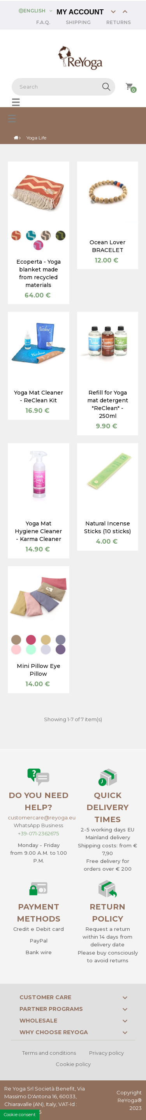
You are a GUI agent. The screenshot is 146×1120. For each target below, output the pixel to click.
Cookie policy (73, 1064)
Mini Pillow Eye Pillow (38, 670)
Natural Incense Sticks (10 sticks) (107, 527)
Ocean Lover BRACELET (107, 246)
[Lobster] (16, 235)
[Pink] (16, 649)
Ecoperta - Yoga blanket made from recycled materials (38, 273)
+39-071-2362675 (38, 833)
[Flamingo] (38, 245)
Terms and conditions (49, 1053)
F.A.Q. (43, 22)
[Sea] (60, 640)
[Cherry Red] (31, 640)
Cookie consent (19, 1114)
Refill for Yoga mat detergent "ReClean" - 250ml (107, 404)
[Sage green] (31, 649)
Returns (118, 22)
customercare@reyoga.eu (42, 817)
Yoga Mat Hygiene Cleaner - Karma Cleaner (38, 531)
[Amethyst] (60, 649)
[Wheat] (46, 640)
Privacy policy (106, 1053)
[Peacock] (31, 235)
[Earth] (16, 640)
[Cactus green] (60, 235)
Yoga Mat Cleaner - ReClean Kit (38, 396)
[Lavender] (46, 649)
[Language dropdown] (35, 10)
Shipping (78, 22)
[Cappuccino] (46, 235)
